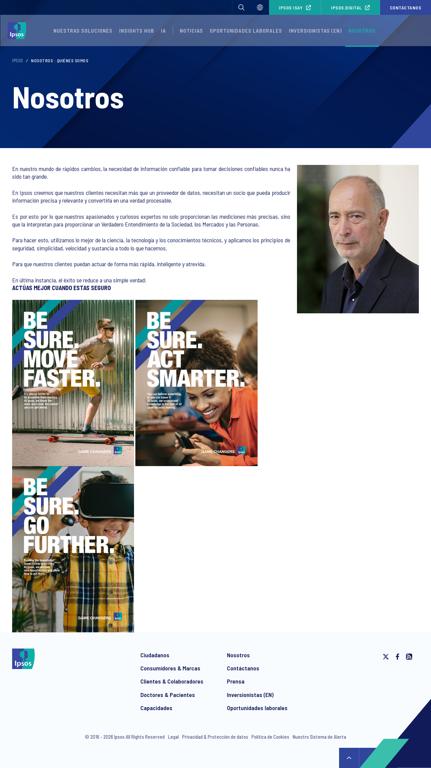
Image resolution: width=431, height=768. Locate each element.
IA (163, 30)
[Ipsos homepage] (19, 30)
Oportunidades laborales (246, 30)
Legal (173, 737)
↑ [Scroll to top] (349, 758)
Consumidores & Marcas (170, 668)
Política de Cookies (270, 737)
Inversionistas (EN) (315, 30)
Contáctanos (406, 7)
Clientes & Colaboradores (171, 681)
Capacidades (156, 707)
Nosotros (362, 30)
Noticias (191, 30)
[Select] (260, 7)
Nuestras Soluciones (83, 30)
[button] (241, 7)
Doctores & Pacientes (167, 694)
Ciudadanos (154, 655)
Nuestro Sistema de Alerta (319, 737)
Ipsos (17, 60)
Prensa (235, 681)
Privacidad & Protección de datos (215, 737)
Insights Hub (136, 30)
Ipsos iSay (291, 7)
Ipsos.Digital (346, 7)
